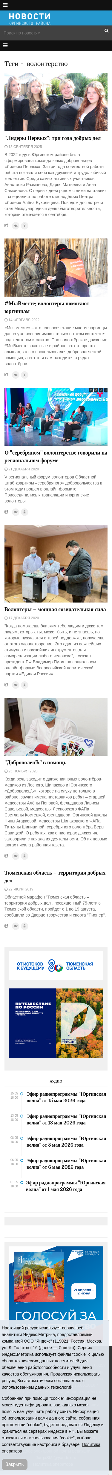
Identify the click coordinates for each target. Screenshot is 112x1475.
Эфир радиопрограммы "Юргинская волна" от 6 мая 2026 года (66, 1164)
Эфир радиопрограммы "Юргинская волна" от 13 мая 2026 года (66, 1120)
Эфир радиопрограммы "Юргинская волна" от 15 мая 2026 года (66, 1097)
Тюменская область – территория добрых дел (54, 877)
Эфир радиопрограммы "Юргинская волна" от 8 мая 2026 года (66, 1142)
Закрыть (14, 1464)
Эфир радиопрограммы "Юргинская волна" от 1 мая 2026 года (65, 1186)
